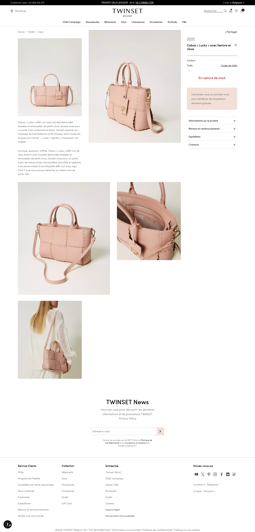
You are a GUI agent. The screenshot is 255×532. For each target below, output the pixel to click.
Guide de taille (229, 65)
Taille (212, 65)
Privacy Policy (127, 418)
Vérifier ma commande (31, 515)
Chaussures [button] (137, 22)
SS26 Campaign (114, 478)
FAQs (20, 472)
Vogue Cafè (111, 484)
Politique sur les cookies (187, 529)
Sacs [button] (123, 22)
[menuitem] (71, 21)
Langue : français (204, 491)
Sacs (40, 32)
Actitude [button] (172, 22)
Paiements (24, 497)
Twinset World (113, 472)
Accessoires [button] (156, 22)
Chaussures (68, 484)
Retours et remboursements (33, 509)
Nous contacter (26, 491)
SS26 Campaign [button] (72, 22)
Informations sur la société (126, 529)
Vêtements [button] (110, 22)
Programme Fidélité (29, 478)
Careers (109, 503)
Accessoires (68, 491)
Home (21, 32)
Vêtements (67, 472)
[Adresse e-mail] (124, 431)
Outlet (31, 32)
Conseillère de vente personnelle (36, 484)
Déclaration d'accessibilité (120, 515)
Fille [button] (184, 22)
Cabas (51, 150)
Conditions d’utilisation (136, 442)
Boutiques (110, 491)
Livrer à (234, 2)
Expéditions (24, 503)
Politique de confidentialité (158, 529)
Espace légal (112, 509)
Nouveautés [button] (92, 22)
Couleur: (191, 60)
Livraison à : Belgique (206, 484)
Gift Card (67, 503)
